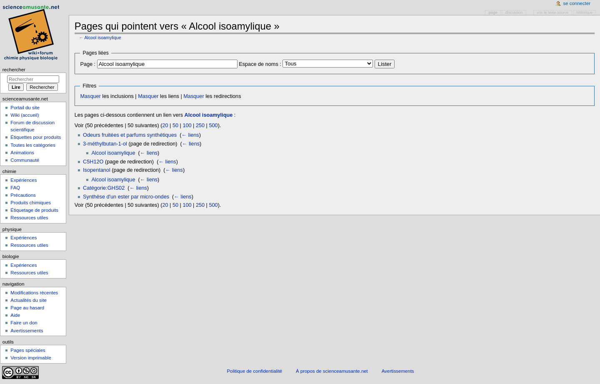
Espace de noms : (260, 64)
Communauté (24, 160)
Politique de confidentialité (254, 371)
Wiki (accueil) (24, 115)
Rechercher (13, 69)
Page (493, 12)
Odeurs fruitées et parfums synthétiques (130, 135)
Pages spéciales (27, 350)
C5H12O (93, 162)
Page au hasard (27, 307)
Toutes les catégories (32, 145)
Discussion (514, 12)
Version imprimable (30, 357)
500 (213, 125)
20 (165, 125)
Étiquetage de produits (34, 210)
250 (200, 125)
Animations (22, 152)
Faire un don (23, 322)
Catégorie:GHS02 (104, 188)
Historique (584, 12)
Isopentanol (96, 170)
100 (186, 125)
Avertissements (26, 330)
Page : (87, 64)
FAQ (15, 187)
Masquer (90, 96)
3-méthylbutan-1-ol (105, 144)
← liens (190, 135)
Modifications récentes (34, 292)
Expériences (23, 180)
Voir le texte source (552, 12)
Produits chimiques (30, 202)
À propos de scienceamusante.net (332, 371)
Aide (15, 315)
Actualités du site (28, 300)
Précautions (22, 195)
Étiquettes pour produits (35, 137)
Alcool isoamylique (102, 37)
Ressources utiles (29, 217)
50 (175, 125)
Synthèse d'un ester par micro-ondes (126, 197)
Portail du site (24, 107)
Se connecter (577, 3)
